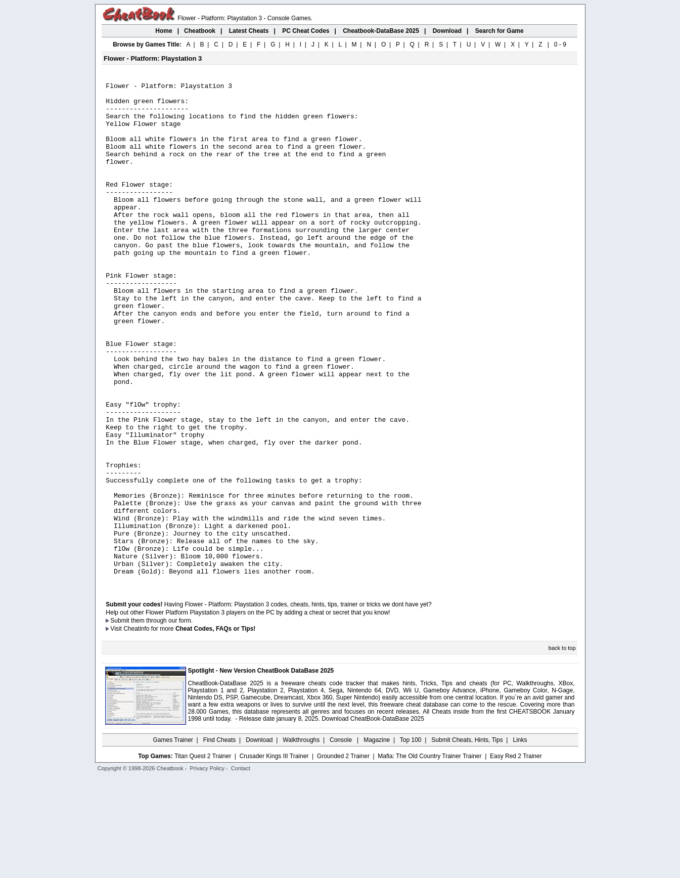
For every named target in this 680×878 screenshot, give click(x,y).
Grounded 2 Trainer (343, 856)
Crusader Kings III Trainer (274, 856)
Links (520, 840)
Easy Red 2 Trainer (516, 856)
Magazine (377, 840)
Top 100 (411, 840)
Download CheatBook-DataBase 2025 (373, 818)
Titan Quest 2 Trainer (202, 856)
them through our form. (162, 720)
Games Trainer (173, 840)
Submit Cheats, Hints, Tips (467, 840)
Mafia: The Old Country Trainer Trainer (429, 856)
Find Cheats (219, 840)
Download (259, 840)
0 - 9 (560, 44)
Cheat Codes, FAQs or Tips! (215, 728)
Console (341, 840)
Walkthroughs (301, 840)
